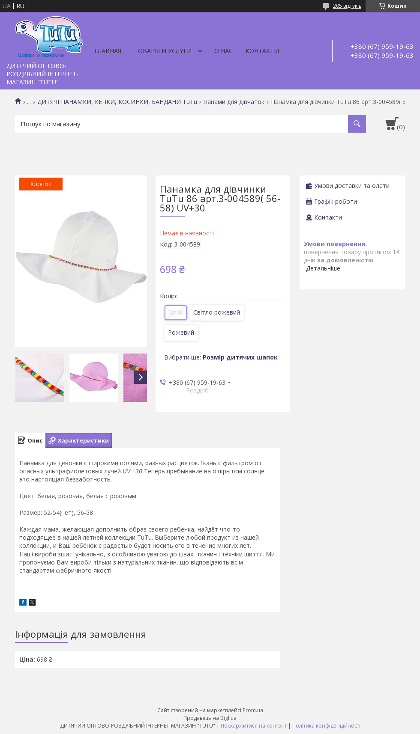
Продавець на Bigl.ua (210, 718)
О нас (223, 51)
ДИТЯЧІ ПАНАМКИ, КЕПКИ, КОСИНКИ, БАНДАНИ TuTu (117, 102)
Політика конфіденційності (326, 725)
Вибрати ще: (221, 357)
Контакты (262, 51)
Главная (107, 51)
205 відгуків (347, 5)
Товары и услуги (163, 51)
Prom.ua (253, 710)
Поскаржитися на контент (254, 725)
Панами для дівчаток (233, 102)
